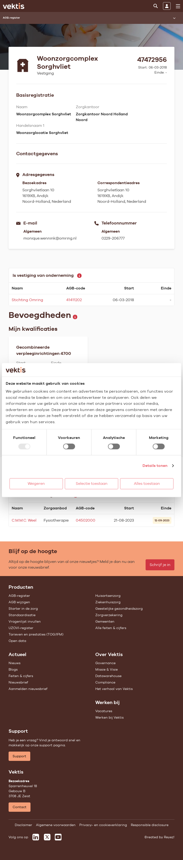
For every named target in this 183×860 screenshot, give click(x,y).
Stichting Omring (27, 300)
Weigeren (36, 483)
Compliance (105, 682)
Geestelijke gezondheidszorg (119, 608)
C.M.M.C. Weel (24, 520)
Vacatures (103, 711)
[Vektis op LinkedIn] (36, 837)
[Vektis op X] (47, 837)
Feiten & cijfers (21, 676)
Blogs (13, 669)
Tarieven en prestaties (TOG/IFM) (36, 634)
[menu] (178, 6)
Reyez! (169, 837)
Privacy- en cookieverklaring (103, 825)
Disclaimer (23, 825)
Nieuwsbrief (18, 682)
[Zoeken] (155, 6)
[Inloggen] (167, 6)
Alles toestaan (147, 483)
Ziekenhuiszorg (108, 602)
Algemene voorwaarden (56, 825)
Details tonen (155, 465)
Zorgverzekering (108, 615)
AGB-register (19, 596)
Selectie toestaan (91, 483)
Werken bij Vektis (109, 717)
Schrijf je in (160, 564)
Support (19, 756)
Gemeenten (104, 621)
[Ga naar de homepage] (13, 6)
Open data (17, 641)
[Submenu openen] (174, 18)
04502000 (85, 520)
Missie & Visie (106, 669)
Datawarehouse (108, 676)
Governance (105, 663)
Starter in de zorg (23, 608)
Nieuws (14, 663)
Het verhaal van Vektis (114, 689)
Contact (19, 807)
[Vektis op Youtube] (58, 837)
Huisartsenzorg (108, 596)
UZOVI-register (21, 628)
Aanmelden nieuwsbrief (28, 689)
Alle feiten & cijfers (110, 628)
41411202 (74, 300)
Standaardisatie (22, 615)
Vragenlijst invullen (25, 621)
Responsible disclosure (149, 825)
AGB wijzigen (19, 602)
